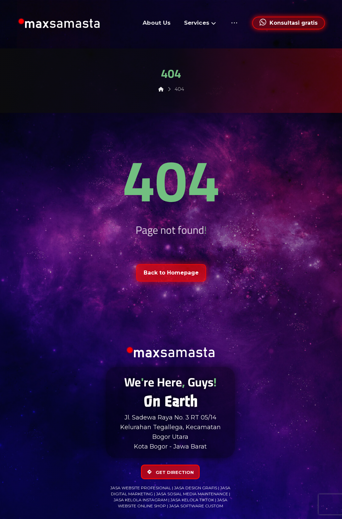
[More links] (234, 23)
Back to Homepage (171, 273)
